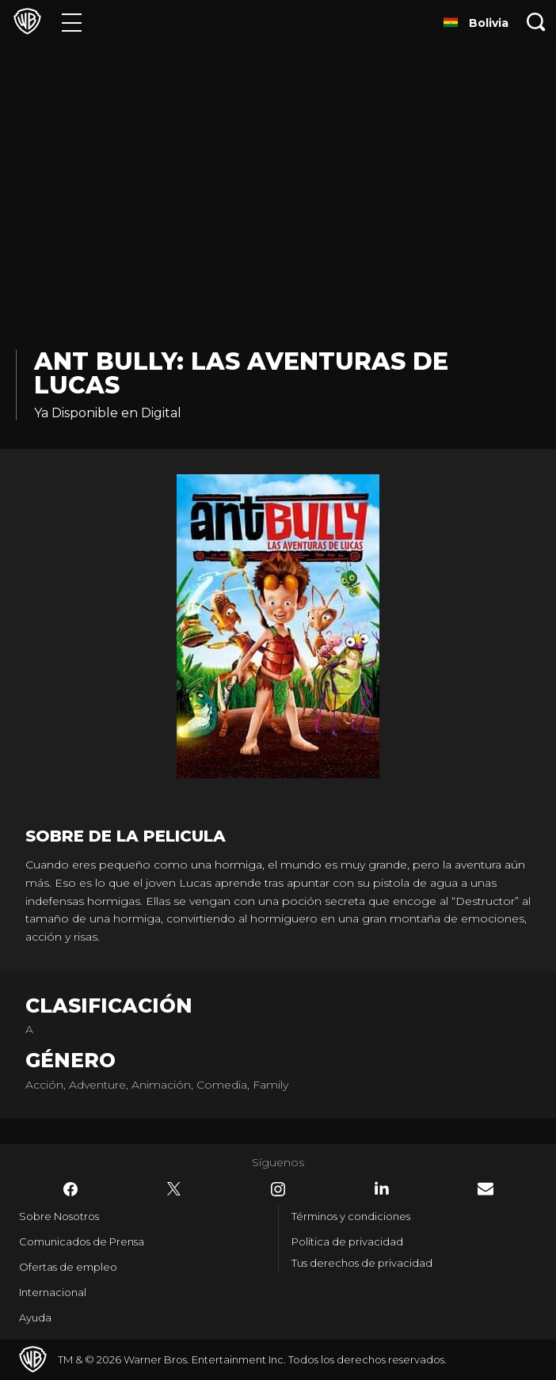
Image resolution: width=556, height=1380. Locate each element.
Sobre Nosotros (59, 1216)
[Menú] (71, 22)
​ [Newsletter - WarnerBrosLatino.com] (485, 1188)
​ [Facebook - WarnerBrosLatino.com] (70, 1189)
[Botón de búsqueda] (536, 22)
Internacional (52, 1292)
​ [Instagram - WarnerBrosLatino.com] (278, 1189)
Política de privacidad (347, 1241)
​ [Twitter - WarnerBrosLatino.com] (174, 1189)
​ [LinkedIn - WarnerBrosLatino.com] (381, 1188)
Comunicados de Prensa (81, 1241)
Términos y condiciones (350, 1216)
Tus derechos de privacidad (361, 1262)
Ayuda (35, 1317)
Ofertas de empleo (68, 1266)
